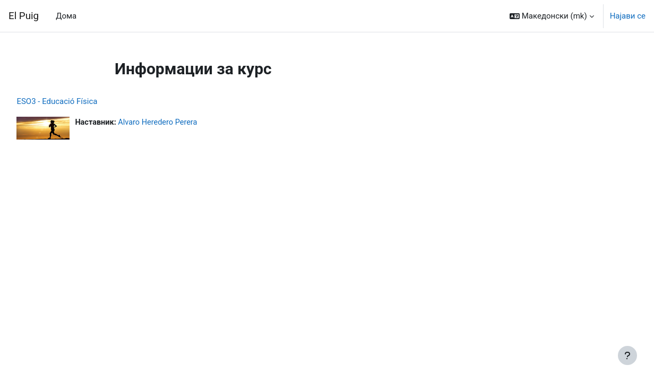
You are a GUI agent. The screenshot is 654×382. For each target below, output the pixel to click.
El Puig (23, 16)
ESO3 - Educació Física (80, 101)
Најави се (628, 16)
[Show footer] (627, 355)
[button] (552, 16)
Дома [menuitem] (66, 16)
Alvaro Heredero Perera (184, 122)
